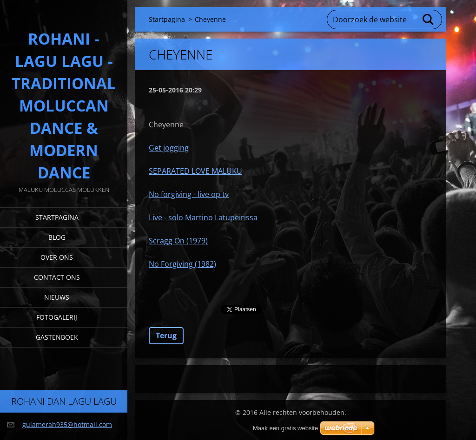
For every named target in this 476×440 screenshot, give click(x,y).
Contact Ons (57, 277)
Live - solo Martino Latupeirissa (203, 217)
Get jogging (169, 148)
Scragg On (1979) (178, 241)
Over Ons (56, 257)
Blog (57, 237)
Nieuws (56, 297)
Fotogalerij (56, 317)
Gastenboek (57, 337)
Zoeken (429, 19)
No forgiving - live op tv (189, 194)
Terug (166, 335)
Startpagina (57, 217)
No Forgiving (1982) (182, 264)
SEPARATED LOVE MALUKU (195, 171)
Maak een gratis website (285, 428)
